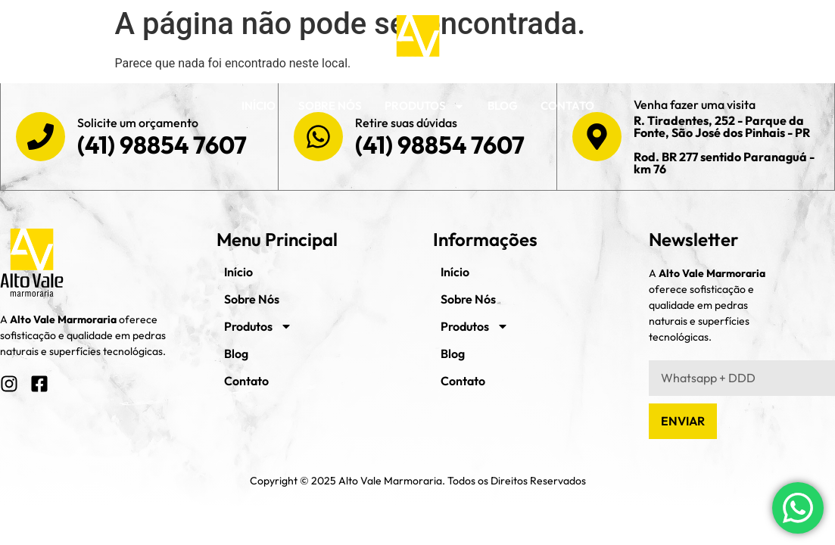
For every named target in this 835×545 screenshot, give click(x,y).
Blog (503, 105)
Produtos (425, 106)
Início (258, 105)
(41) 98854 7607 (162, 144)
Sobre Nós (330, 105)
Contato (567, 105)
